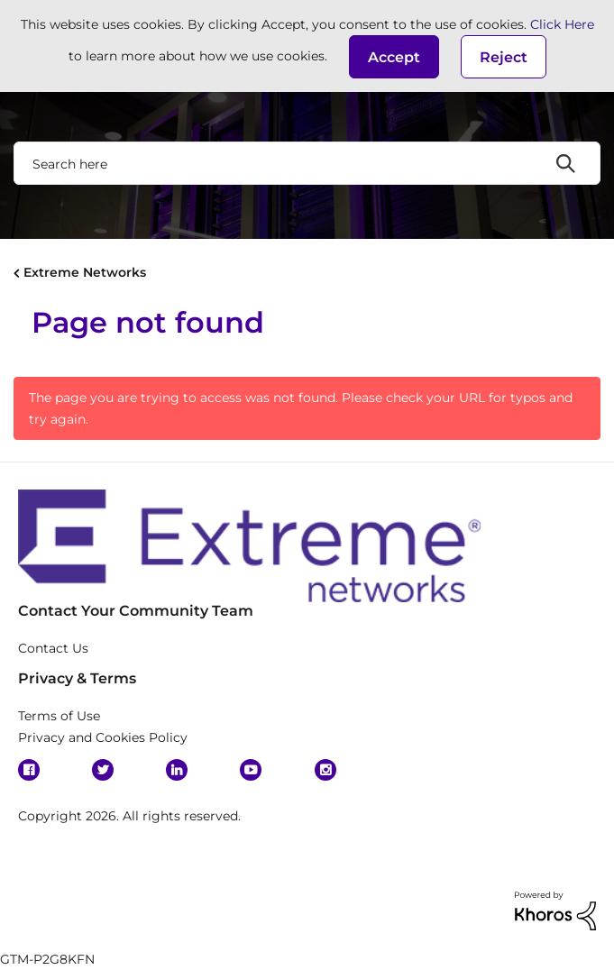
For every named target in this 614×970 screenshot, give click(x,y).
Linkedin (177, 770)
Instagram (325, 770)
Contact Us (53, 648)
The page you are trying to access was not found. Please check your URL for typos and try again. (301, 408)
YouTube (250, 770)
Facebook (29, 770)
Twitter (103, 770)
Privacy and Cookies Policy (103, 737)
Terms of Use (59, 716)
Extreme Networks (84, 272)
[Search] (307, 163)
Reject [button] (503, 57)
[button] (394, 56)
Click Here (562, 24)
